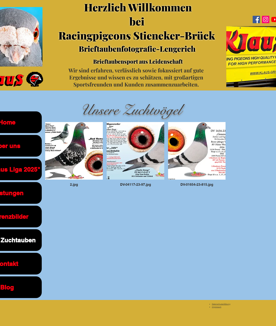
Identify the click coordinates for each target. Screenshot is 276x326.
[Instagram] (265, 19)
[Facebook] (256, 19)
